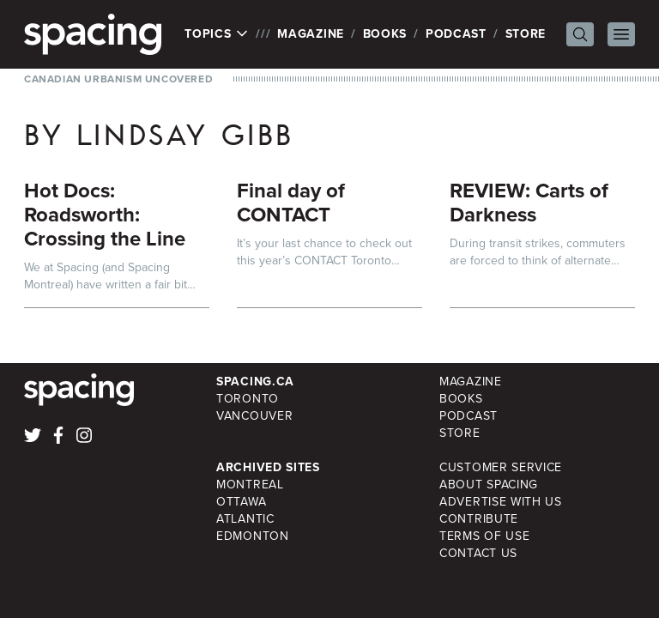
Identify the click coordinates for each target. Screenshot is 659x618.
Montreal (250, 485)
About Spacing (488, 485)
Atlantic (245, 519)
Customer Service (500, 467)
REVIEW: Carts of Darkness (529, 202)
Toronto (247, 399)
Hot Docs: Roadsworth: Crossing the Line (104, 214)
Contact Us (478, 553)
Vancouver (254, 416)
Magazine (310, 34)
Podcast (456, 34)
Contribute (478, 519)
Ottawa (241, 502)
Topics (216, 34)
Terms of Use (484, 536)
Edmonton (252, 536)
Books (385, 34)
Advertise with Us (500, 502)
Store (526, 34)
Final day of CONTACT (291, 202)
